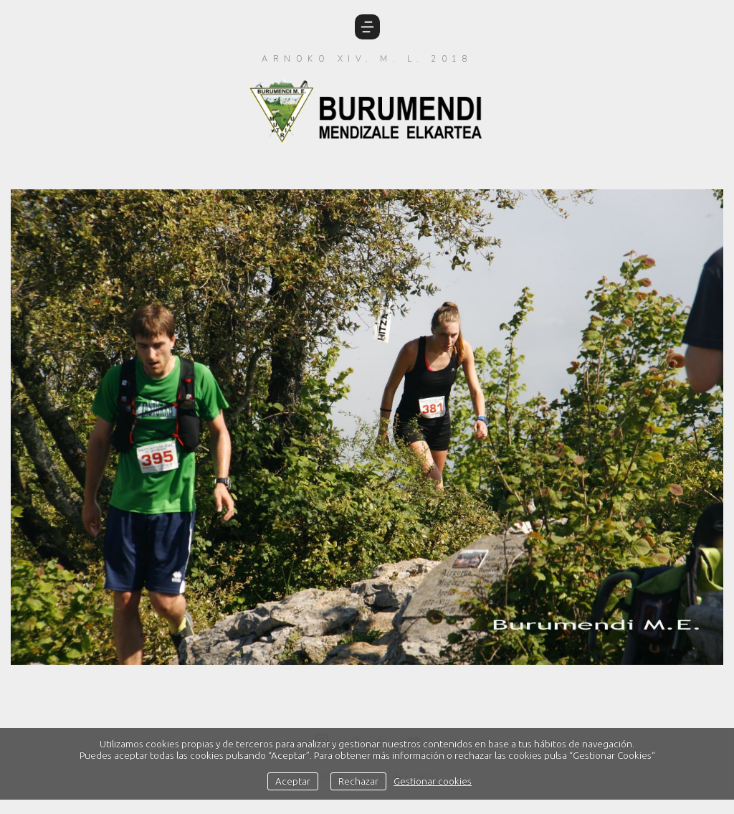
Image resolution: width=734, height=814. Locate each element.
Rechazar (358, 781)
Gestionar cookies (433, 781)
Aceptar (292, 781)
